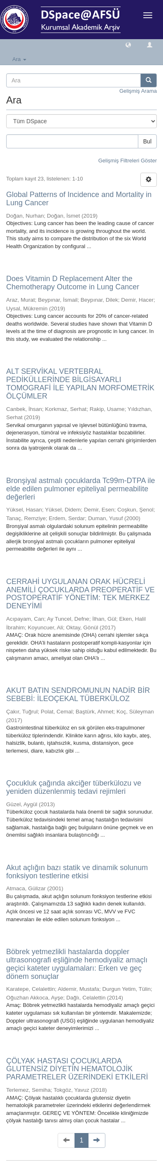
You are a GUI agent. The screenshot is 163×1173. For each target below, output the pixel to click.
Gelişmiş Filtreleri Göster (127, 160)
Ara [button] (19, 59)
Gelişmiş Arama (138, 91)
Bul (147, 141)
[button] (128, 44)
